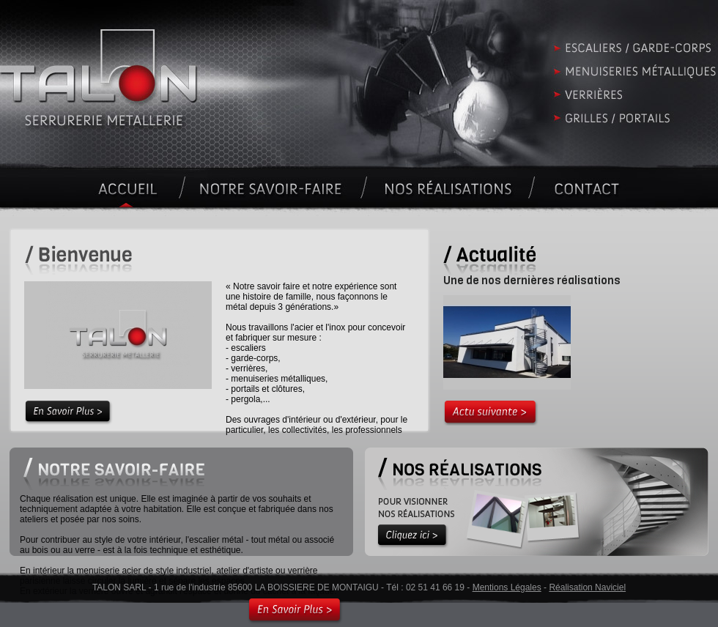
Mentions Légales (507, 587)
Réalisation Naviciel (587, 587)
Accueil (359, 86)
